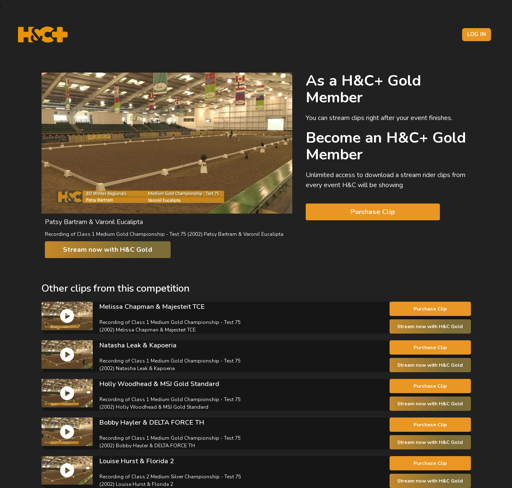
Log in (476, 34)
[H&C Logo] (42, 34)
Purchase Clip (373, 212)
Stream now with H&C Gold (107, 249)
